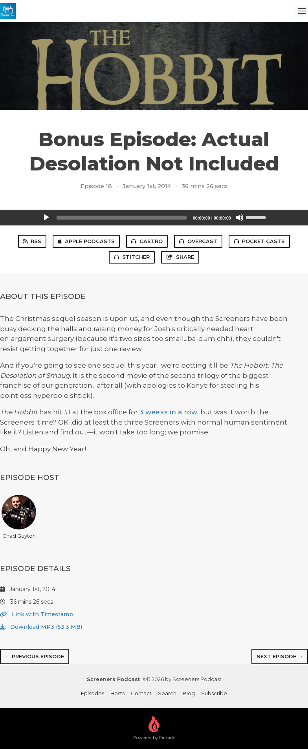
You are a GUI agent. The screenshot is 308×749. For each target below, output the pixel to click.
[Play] (46, 218)
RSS (32, 241)
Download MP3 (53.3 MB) (41, 626)
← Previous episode (34, 656)
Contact (141, 693)
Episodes (92, 693)
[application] (154, 217)
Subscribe (214, 693)
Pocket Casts (259, 241)
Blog (189, 693)
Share (180, 257)
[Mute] (240, 218)
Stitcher (132, 257)
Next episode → (280, 656)
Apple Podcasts (86, 241)
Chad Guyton (19, 517)
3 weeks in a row (168, 412)
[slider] (122, 218)
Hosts (117, 693)
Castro (147, 241)
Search (167, 693)
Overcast (198, 241)
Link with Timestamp (36, 614)
